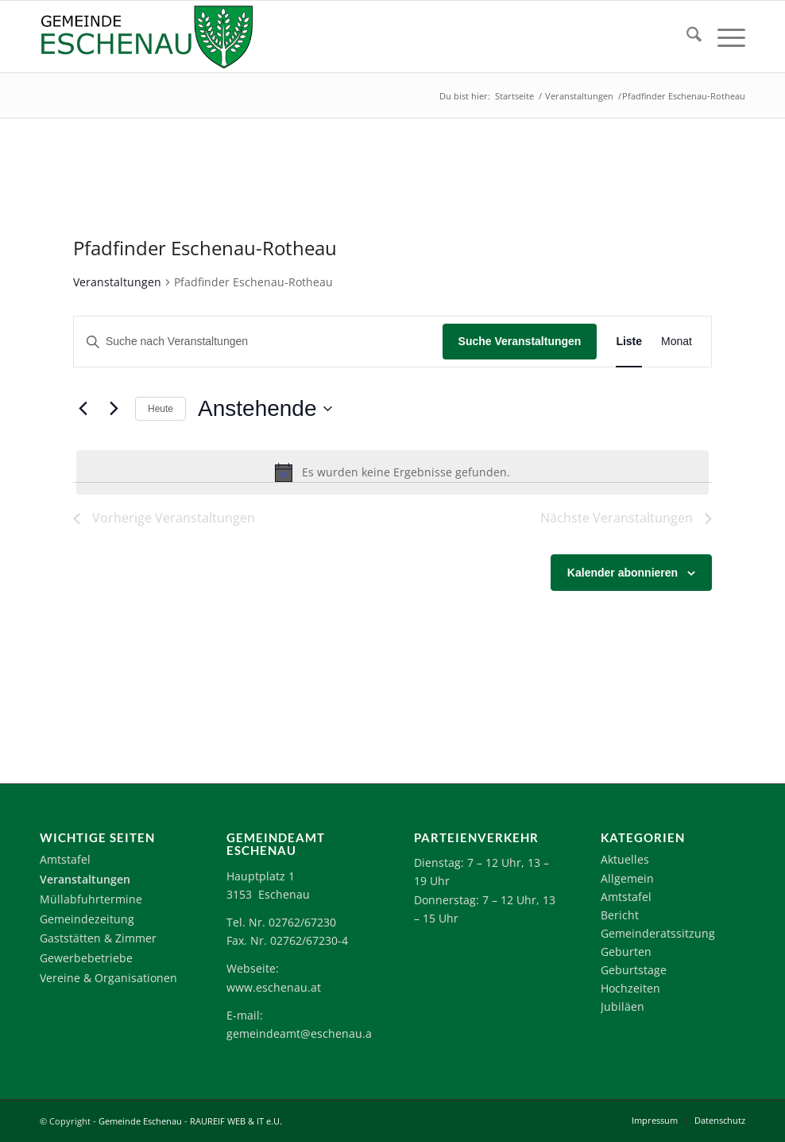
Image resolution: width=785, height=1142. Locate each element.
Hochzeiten (630, 988)
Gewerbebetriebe (86, 957)
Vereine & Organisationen (108, 977)
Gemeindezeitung (87, 918)
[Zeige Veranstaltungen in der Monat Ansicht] (676, 342)
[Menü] (723, 36)
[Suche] (686, 36)
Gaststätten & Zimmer (98, 938)
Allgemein (627, 878)
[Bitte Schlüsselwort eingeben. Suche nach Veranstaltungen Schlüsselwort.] (258, 342)
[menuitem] (686, 36)
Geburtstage (634, 969)
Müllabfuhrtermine (91, 899)
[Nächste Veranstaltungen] (113, 408)
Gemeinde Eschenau (140, 1121)
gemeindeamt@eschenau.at (301, 1033)
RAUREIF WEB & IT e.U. (236, 1121)
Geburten (626, 951)
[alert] (392, 472)
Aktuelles (625, 859)
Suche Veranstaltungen (520, 341)
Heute (160, 408)
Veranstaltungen (117, 281)
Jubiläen (622, 1006)
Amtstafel (65, 859)
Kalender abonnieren (622, 572)
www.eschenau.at (273, 987)
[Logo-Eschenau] (146, 36)
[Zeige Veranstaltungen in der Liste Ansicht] (629, 342)
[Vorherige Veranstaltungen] (82, 408)
